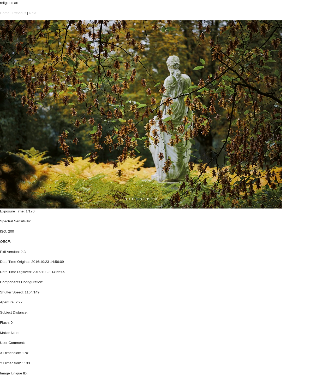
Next (32, 13)
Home (4, 13)
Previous (19, 13)
